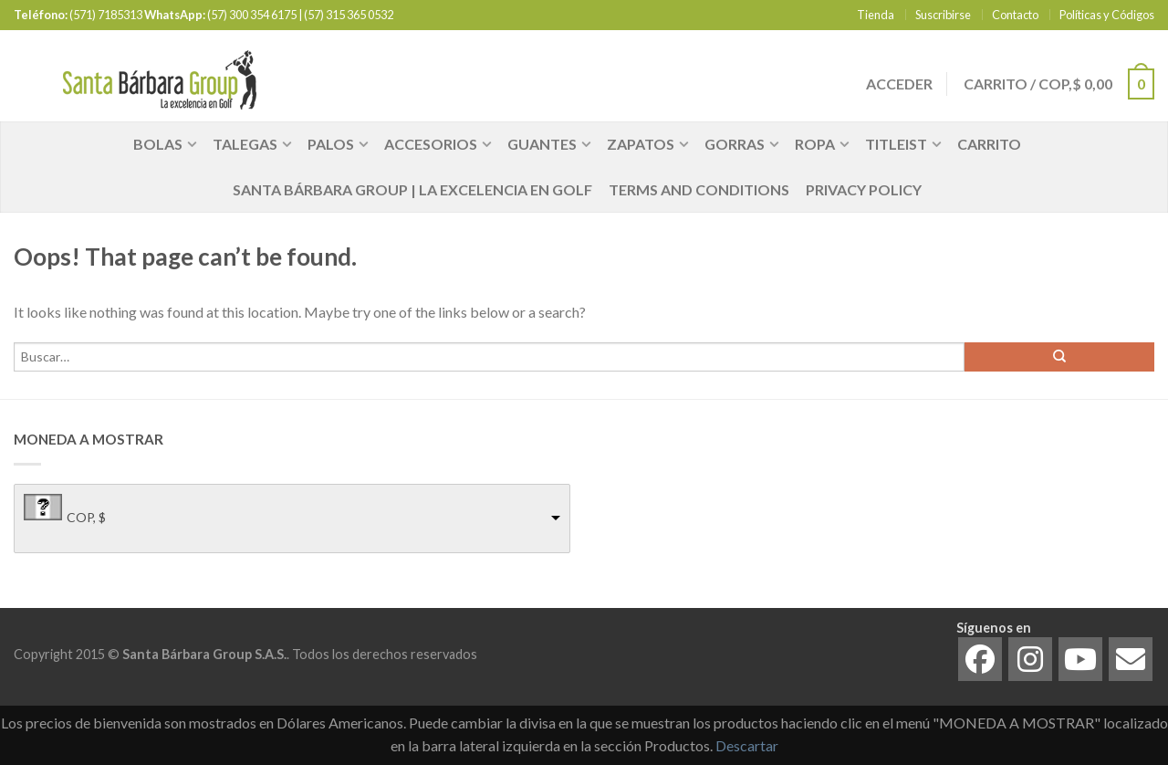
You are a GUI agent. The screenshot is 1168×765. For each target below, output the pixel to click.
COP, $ (86, 517)
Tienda (875, 14)
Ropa (815, 143)
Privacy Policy (864, 189)
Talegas (245, 143)
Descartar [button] (746, 745)
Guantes (542, 143)
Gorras (734, 143)
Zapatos (640, 143)
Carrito (989, 143)
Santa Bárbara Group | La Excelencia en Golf (412, 189)
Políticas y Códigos (1106, 14)
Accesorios (430, 143)
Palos (331, 143)
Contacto (1015, 14)
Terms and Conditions (699, 189)
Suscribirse (943, 14)
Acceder (898, 83)
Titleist (896, 143)
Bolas (157, 143)
